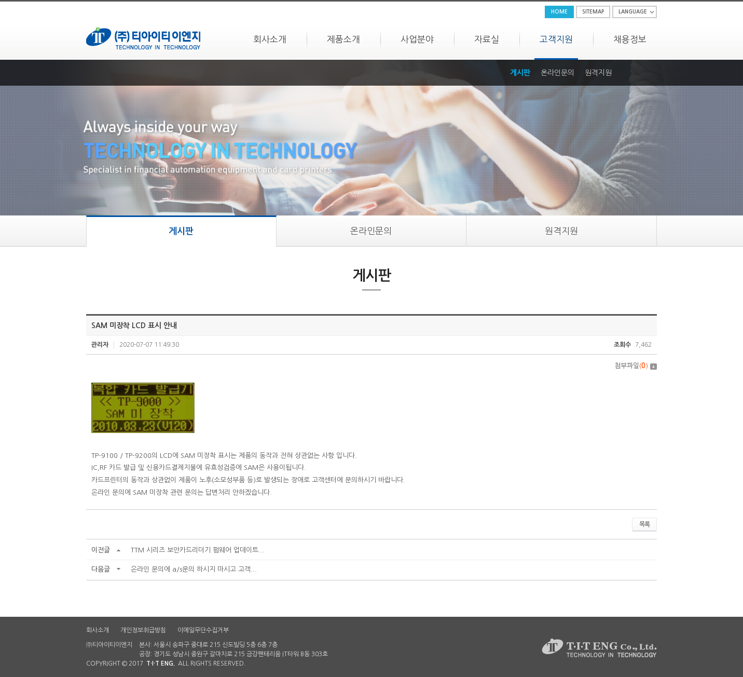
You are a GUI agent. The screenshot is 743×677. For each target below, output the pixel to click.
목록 (644, 524)
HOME (559, 11)
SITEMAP (593, 11)
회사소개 (269, 39)
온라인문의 (557, 72)
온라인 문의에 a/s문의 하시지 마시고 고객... (194, 569)
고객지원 (556, 39)
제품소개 (343, 39)
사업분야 (417, 39)
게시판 (520, 72)
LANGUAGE (632, 11)
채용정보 (629, 39)
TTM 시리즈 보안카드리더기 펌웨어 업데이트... (198, 550)
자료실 (486, 39)
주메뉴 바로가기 (0, 0)
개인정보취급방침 (143, 630)
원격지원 (598, 72)
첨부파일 (635, 365)
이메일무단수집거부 (203, 630)
